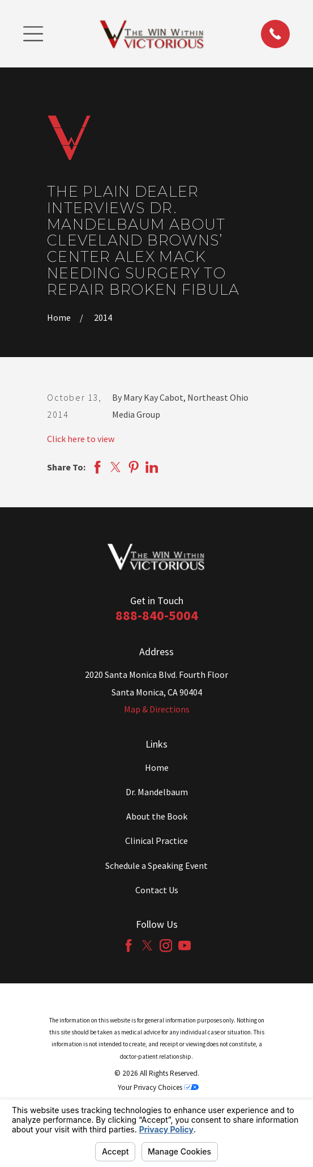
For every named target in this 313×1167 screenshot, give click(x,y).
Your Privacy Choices (158, 1087)
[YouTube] (184, 945)
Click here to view (80, 438)
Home (157, 767)
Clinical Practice (156, 840)
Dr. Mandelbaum (157, 791)
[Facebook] (128, 945)
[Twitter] (147, 945)
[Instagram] (166, 945)
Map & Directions (157, 709)
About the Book (156, 816)
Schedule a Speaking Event (156, 865)
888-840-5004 (156, 615)
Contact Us (156, 890)
